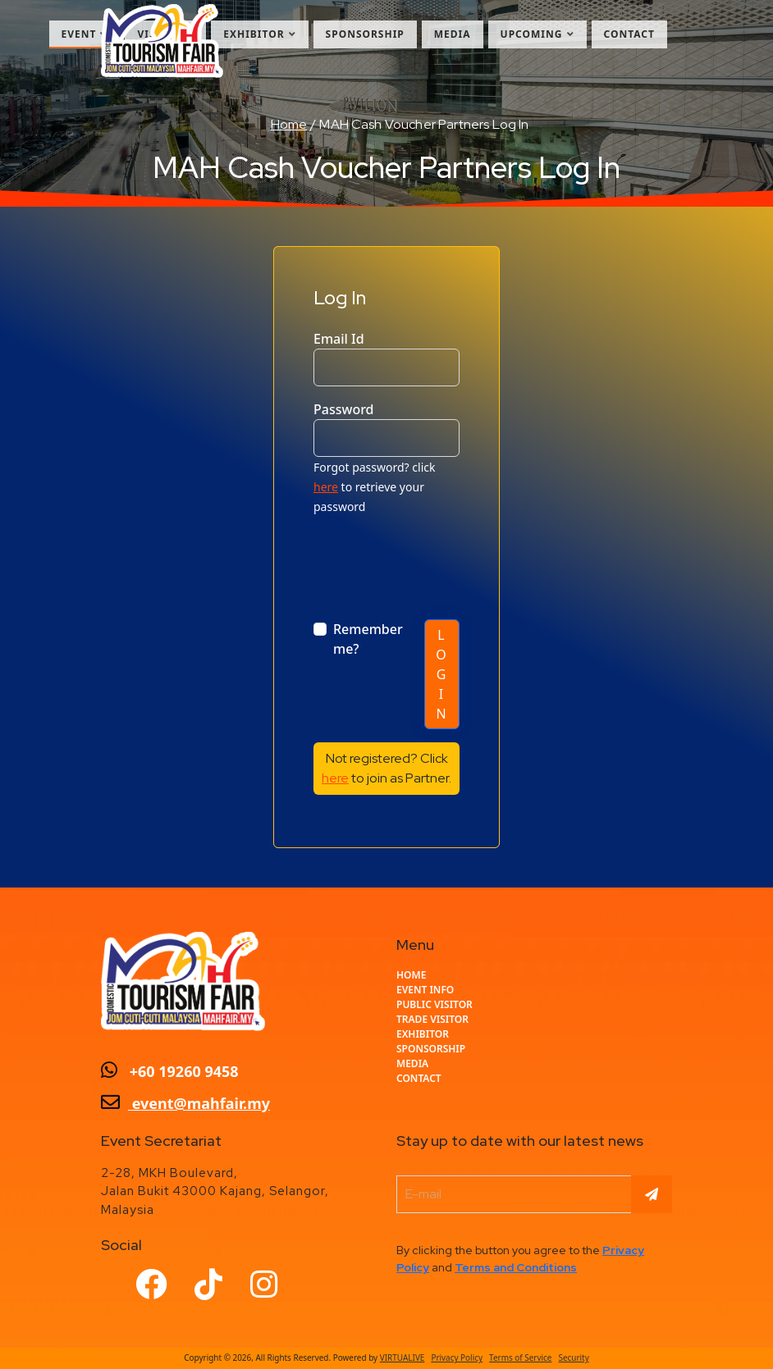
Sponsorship (365, 34)
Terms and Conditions (516, 1267)
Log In (441, 674)
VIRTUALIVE (402, 1357)
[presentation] (438, 561)
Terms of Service (520, 1357)
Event (85, 34)
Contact (630, 34)
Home (289, 124)
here (325, 487)
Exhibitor (259, 34)
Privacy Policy (457, 1357)
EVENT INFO (425, 990)
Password (343, 409)
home (411, 975)
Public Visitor (434, 1004)
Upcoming (537, 34)
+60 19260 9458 (170, 1071)
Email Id (338, 339)
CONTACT (418, 1078)
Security (573, 1357)
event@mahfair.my (185, 1103)
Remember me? (368, 639)
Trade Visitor (432, 1019)
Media (452, 34)
